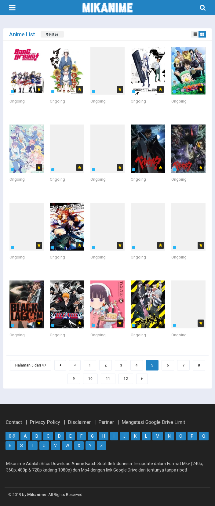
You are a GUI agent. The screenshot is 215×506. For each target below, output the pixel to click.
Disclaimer (79, 422)
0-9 (12, 436)
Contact (14, 422)
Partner (106, 422)
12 (126, 379)
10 (90, 379)
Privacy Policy (45, 422)
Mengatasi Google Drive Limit (153, 422)
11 (108, 379)
